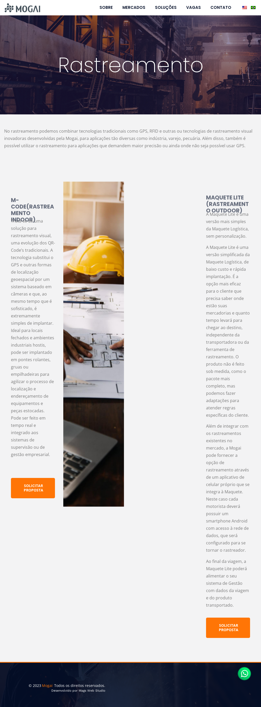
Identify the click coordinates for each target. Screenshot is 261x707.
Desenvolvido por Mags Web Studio (78, 690)
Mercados (133, 7)
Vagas (193, 7)
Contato (220, 7)
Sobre (106, 7)
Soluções (166, 7)
